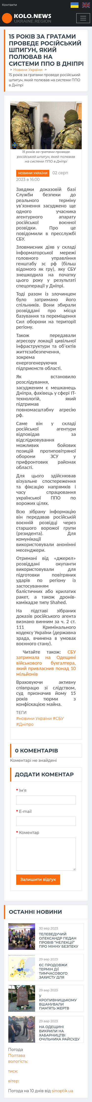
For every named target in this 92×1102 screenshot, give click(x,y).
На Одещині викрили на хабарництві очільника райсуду (59, 1033)
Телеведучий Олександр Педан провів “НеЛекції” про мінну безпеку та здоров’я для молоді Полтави (58, 940)
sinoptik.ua (62, 1091)
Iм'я (21, 790)
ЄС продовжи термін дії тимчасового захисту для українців (53, 971)
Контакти (9, 5)
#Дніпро (25, 724)
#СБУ (58, 718)
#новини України (34, 718)
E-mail (24, 811)
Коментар (27, 832)
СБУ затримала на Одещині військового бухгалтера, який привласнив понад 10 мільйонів (46, 663)
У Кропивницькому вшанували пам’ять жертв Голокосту (58, 1002)
